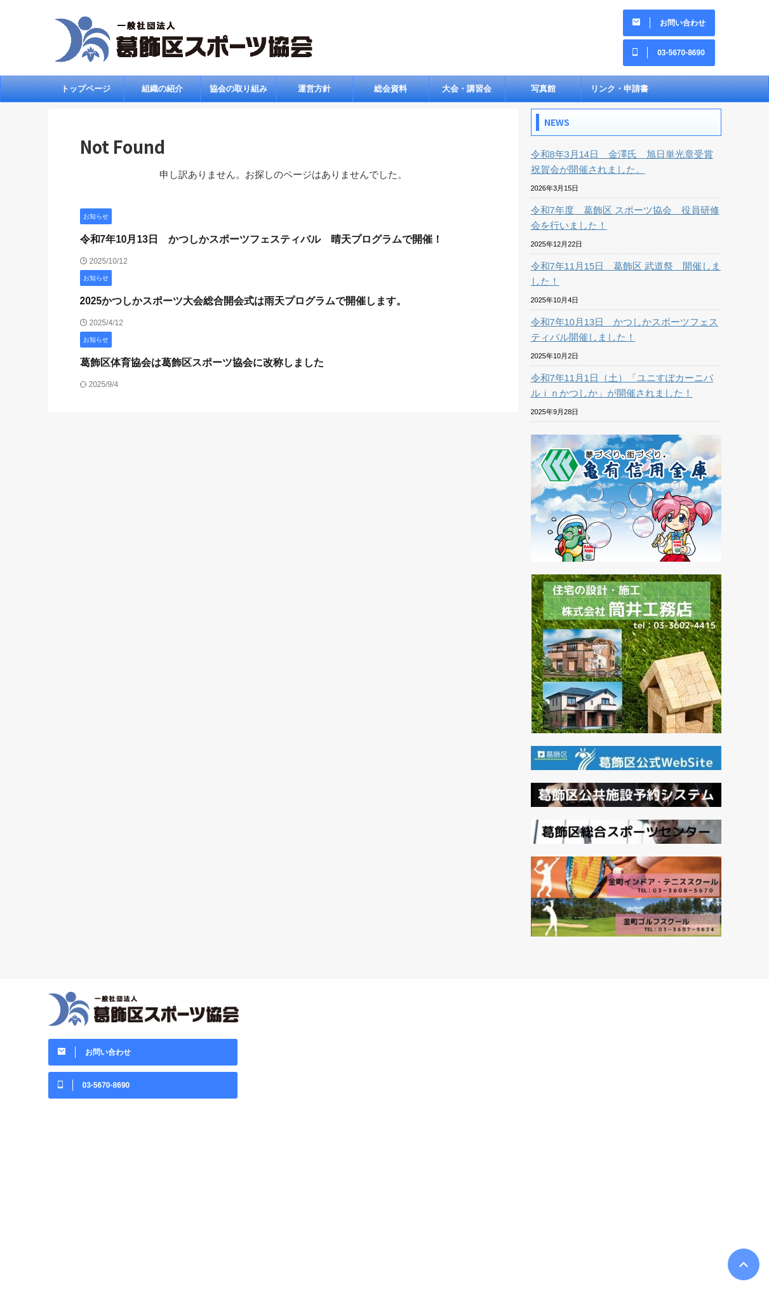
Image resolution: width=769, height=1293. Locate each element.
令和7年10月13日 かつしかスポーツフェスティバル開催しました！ (623, 334)
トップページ (85, 93)
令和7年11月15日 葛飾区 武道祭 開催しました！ (624, 278)
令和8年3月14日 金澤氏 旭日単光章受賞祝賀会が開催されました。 (625, 166)
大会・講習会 (466, 93)
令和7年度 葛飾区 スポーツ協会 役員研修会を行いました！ (623, 222)
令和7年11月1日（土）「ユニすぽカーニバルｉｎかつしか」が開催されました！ (625, 390)
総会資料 (390, 93)
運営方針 (314, 93)
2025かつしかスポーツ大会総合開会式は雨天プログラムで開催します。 (233, 305)
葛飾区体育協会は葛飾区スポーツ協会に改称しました (194, 367)
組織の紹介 (162, 93)
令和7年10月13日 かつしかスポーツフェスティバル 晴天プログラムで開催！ (250, 243)
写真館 (543, 93)
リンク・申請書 (619, 93)
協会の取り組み (238, 93)
